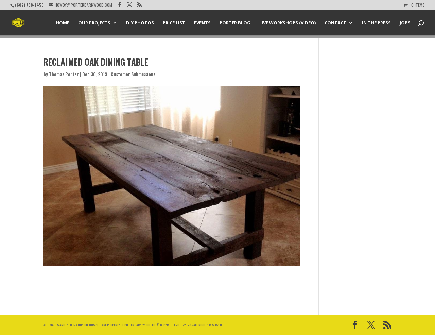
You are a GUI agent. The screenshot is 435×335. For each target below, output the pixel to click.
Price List (174, 23)
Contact (335, 23)
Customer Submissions (133, 74)
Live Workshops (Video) (287, 23)
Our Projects (94, 23)
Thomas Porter (64, 74)
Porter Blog (235, 23)
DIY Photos (140, 23)
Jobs (405, 23)
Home (62, 23)
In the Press (376, 23)
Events (202, 23)
